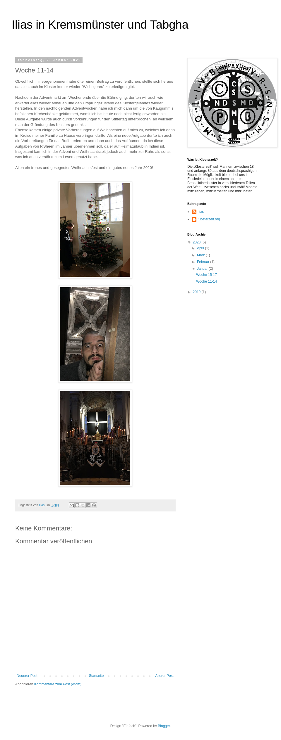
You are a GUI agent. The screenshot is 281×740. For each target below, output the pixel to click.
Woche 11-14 (206, 281)
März (201, 255)
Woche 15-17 (206, 275)
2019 (197, 292)
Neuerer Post (27, 676)
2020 (197, 242)
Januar (203, 269)
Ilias (201, 212)
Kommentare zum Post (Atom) (57, 684)
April (201, 248)
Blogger (164, 726)
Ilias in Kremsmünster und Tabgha (100, 24)
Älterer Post (164, 676)
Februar (203, 262)
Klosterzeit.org (209, 219)
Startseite (96, 676)
